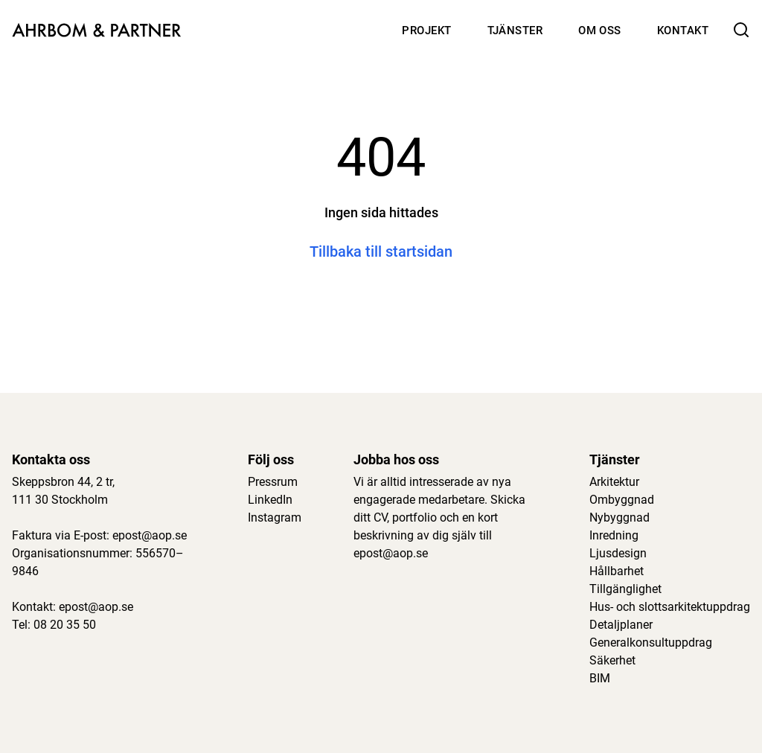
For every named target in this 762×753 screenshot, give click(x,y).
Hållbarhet (616, 571)
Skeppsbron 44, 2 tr (62, 482)
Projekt (426, 30)
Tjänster (515, 30)
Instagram (274, 517)
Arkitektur (614, 482)
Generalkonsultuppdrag (650, 642)
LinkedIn (270, 500)
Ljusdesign (618, 553)
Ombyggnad (621, 500)
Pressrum (273, 482)
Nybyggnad (619, 517)
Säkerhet (612, 660)
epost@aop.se (149, 535)
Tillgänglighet (625, 589)
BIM (599, 678)
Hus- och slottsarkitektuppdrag (669, 607)
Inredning (613, 535)
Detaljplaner (621, 625)
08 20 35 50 (64, 625)
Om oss (599, 30)
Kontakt (682, 30)
